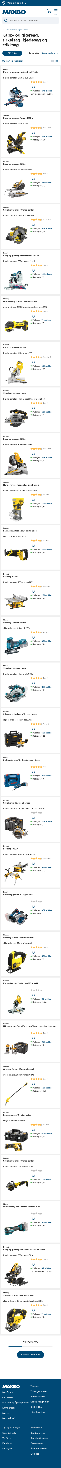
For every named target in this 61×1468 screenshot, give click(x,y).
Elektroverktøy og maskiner (17, 30)
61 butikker (47, 1133)
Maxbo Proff (8, 1418)
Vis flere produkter (30, 1354)
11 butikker (47, 320)
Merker (6, 1413)
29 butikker (47, 687)
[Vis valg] (50, 53)
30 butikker (47, 641)
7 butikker (46, 1179)
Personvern (36, 1443)
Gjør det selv (9, 1433)
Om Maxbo (8, 1397)
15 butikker (47, 274)
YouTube (6, 1438)
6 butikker (46, 1268)
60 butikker (47, 732)
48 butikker (47, 411)
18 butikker (47, 503)
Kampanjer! (8, 1407)
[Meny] (56, 12)
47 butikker (47, 90)
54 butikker (47, 1087)
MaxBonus (7, 1392)
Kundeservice (37, 1433)
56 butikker (47, 867)
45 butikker (47, 182)
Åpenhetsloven (38, 1448)
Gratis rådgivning (39, 1401)
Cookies (34, 1453)
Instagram (7, 1448)
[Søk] (30, 20)
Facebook (7, 1443)
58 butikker (47, 366)
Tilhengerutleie (38, 1391)
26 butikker (47, 595)
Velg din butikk (17, 3)
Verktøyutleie (37, 1396)
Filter (12, 53)
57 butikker (47, 228)
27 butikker (47, 457)
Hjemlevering (37, 1412)
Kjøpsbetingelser (39, 1438)
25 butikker (47, 775)
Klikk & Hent (36, 1407)
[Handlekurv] (49, 11)
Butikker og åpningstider (15, 1402)
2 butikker (46, 999)
